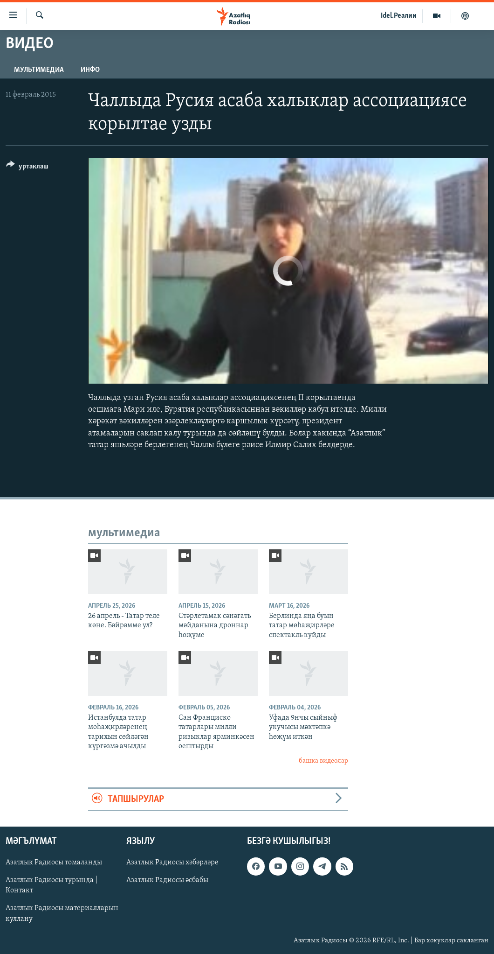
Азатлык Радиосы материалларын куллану (62, 914)
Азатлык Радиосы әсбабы (167, 880)
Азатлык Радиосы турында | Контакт (51, 886)
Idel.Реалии (399, 16)
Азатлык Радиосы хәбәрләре (172, 863)
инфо (90, 70)
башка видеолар (323, 761)
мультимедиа (39, 70)
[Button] (27, 167)
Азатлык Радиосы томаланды (54, 863)
